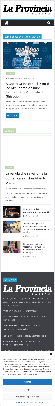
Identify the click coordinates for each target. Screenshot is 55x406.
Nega (27, 389)
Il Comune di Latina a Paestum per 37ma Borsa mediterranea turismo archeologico (34, 248)
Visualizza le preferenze (27, 396)
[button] (51, 354)
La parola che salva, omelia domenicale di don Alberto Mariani (26, 178)
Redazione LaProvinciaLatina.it (35, 188)
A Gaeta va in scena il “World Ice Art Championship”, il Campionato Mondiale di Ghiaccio (27, 90)
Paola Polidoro (28, 78)
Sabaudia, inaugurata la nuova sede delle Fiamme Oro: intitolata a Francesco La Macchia (36, 227)
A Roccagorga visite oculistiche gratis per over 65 (36, 210)
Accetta (27, 381)
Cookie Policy (17, 402)
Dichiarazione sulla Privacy (33, 402)
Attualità (10, 73)
